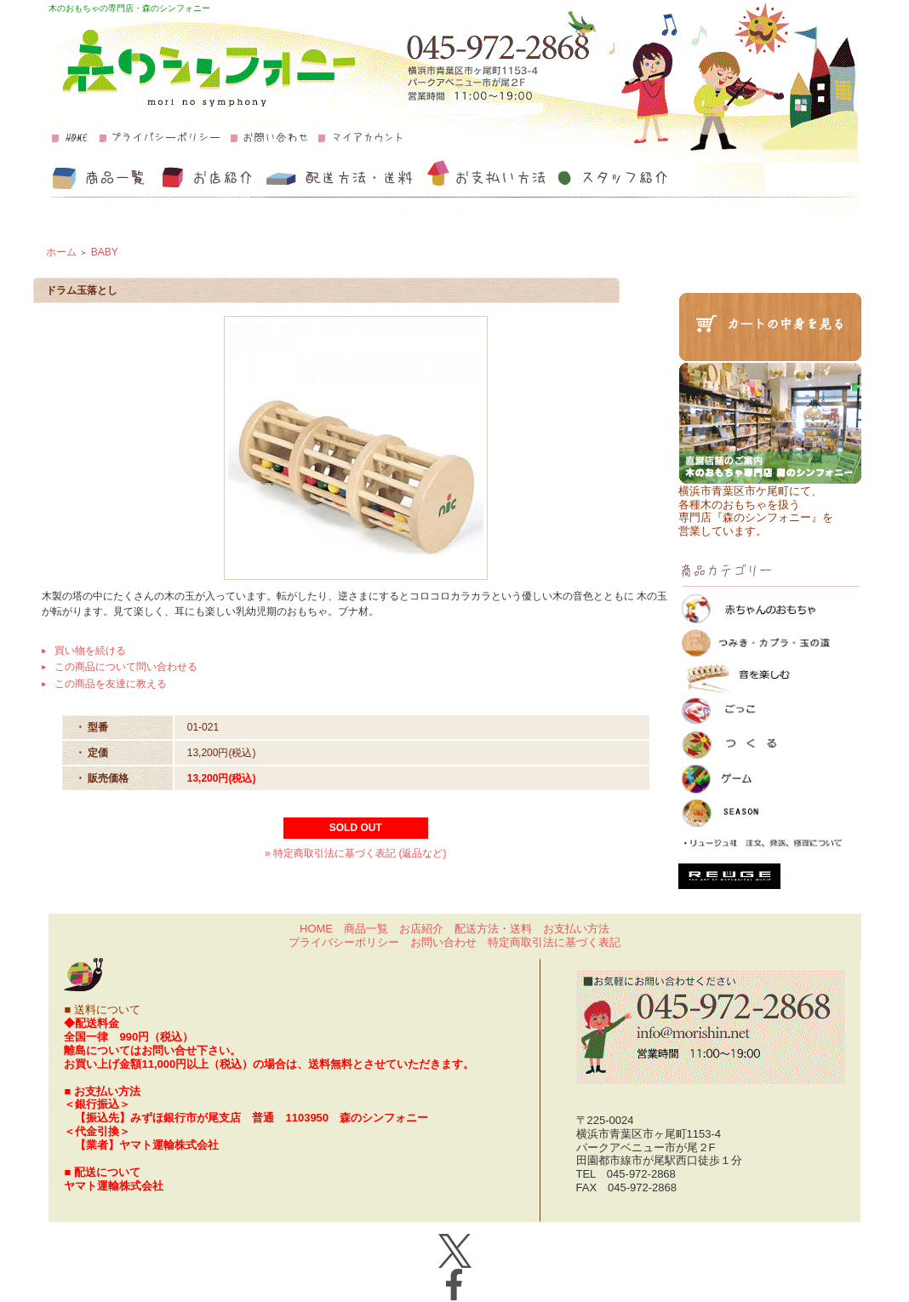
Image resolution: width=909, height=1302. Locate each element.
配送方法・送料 (493, 928)
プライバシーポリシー (344, 942)
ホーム (61, 252)
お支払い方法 (576, 928)
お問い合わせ (443, 942)
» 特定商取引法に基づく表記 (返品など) (355, 853)
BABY (104, 252)
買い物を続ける (90, 651)
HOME (316, 928)
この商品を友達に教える (110, 684)
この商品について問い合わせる (125, 667)
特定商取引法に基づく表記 (554, 942)
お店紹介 (421, 928)
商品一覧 (366, 928)
